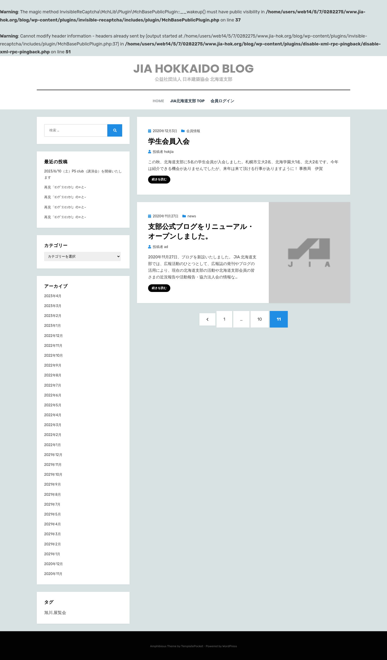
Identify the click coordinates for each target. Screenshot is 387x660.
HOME (157, 100)
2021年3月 (52, 534)
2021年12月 (53, 455)
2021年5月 (52, 514)
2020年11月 (53, 574)
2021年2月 (52, 544)
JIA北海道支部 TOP (188, 100)
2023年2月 (52, 315)
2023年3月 (52, 306)
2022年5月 (52, 405)
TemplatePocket (192, 646)
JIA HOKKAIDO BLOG (193, 68)
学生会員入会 (169, 141)
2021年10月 (53, 474)
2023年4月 (52, 296)
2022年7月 (52, 385)
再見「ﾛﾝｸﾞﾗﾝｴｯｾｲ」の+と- (65, 187)
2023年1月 (52, 325)
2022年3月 (52, 425)
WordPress (229, 646)
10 (259, 321)
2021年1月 (52, 554)
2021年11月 (53, 464)
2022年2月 (52, 435)
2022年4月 (52, 415)
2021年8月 (52, 494)
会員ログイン (224, 100)
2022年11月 (53, 345)
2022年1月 (52, 445)
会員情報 (193, 131)
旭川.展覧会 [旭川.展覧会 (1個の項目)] (55, 612)
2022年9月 (52, 365)
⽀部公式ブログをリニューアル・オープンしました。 (201, 231)
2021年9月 (52, 484)
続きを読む (159, 179)
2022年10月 (53, 355)
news (192, 216)
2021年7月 (52, 504)
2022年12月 (53, 335)
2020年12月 (53, 564)
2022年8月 (52, 375)
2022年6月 (52, 395)
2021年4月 (52, 524)
